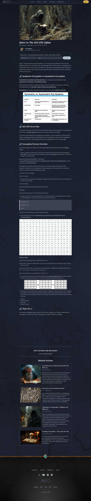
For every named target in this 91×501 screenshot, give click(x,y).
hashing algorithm (32, 132)
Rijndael (66, 147)
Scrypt (66, 152)
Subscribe (66, 58)
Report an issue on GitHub (45, 353)
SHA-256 (22, 154)
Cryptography (30, 45)
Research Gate (23, 257)
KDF (65, 139)
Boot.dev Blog (22, 45)
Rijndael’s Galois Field (54, 276)
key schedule (53, 154)
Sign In (86, 1)
